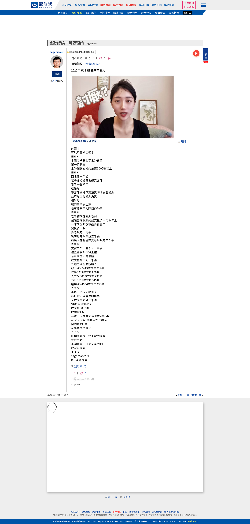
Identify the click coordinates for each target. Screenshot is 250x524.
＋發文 (206, 54)
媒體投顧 (169, 5)
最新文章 (80, 5)
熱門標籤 (105, 5)
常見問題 (146, 511)
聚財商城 (77, 13)
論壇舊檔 (86, 511)
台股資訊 (63, 13)
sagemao (91, 43)
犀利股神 (144, 5)
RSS (125, 511)
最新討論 (67, 5)
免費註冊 (189, 3)
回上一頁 (112, 497)
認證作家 (96, 511)
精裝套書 (118, 13)
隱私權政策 (134, 511)
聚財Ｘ (187, 13)
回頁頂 (126, 497)
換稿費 (206, 62)
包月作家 (131, 5)
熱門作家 (118, 5)
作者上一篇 (182, 395)
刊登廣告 (117, 511)
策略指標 (174, 13)
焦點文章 (93, 5)
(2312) (95, 64)
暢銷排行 (104, 13)
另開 (181, 141)
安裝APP (75, 511)
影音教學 (132, 13)
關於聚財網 (157, 511)
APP (54, 80)
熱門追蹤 (156, 5)
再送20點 (189, 6)
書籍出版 (107, 511)
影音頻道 (146, 13)
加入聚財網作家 (171, 511)
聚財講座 (91, 13)
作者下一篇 (196, 395)
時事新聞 (160, 13)
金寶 (88, 64)
